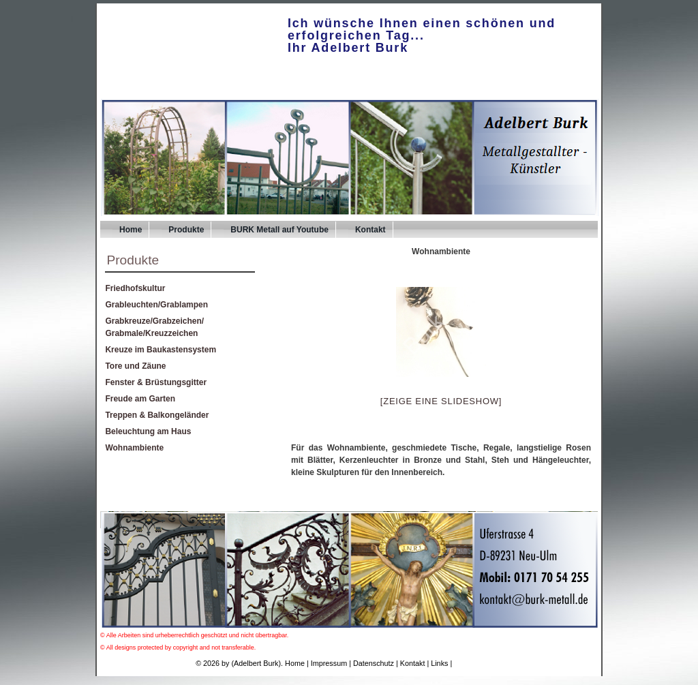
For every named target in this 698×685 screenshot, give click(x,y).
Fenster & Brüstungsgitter (156, 382)
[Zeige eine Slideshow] (441, 401)
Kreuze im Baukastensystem (160, 349)
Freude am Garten (140, 399)
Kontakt (370, 229)
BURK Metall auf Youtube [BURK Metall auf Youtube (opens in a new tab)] (279, 229)
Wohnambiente (134, 448)
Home (130, 229)
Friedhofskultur (135, 288)
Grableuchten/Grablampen (156, 304)
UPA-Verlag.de (478, 663)
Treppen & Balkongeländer (157, 415)
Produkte (186, 229)
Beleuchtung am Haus (148, 431)
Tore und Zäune (135, 366)
